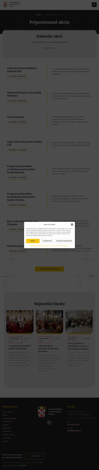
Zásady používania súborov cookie (40, 245)
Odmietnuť (47, 241)
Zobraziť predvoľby (64, 241)
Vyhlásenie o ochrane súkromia (59, 245)
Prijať (32, 241)
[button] (72, 224)
